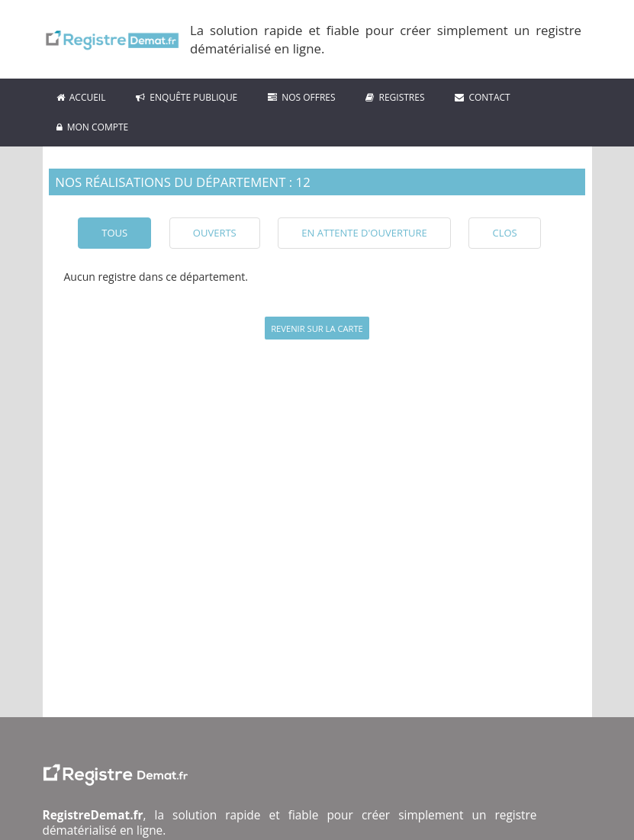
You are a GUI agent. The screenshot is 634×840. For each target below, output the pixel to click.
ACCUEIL (81, 97)
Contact (482, 97)
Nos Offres (302, 97)
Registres (394, 97)
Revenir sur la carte (317, 328)
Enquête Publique (186, 97)
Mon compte (92, 127)
